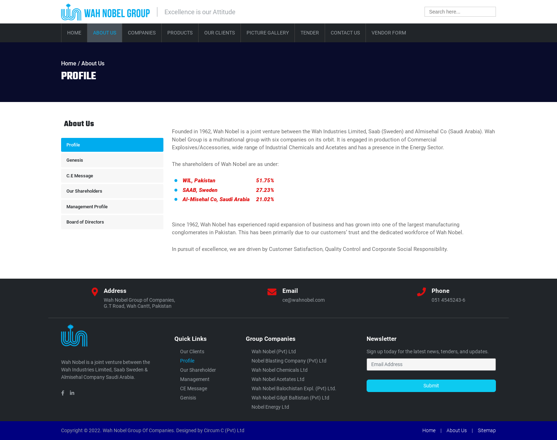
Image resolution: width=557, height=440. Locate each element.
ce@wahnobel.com (303, 300)
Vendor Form (389, 33)
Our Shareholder (198, 370)
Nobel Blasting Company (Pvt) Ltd (289, 361)
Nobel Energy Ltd (270, 407)
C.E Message (79, 175)
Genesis (74, 160)
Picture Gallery (268, 33)
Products (180, 33)
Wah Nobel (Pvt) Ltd (274, 351)
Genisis (188, 398)
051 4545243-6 (448, 300)
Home (74, 33)
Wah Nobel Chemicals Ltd (280, 370)
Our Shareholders (84, 191)
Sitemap (487, 430)
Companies (142, 33)
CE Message (193, 388)
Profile (73, 144)
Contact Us (345, 33)
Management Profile (87, 206)
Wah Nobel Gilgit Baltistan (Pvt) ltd (290, 398)
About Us (104, 33)
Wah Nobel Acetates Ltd (278, 379)
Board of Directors (85, 222)
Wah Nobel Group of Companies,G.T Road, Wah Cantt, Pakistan (139, 303)
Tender (310, 33)
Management (195, 379)
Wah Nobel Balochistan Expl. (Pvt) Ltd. (294, 388)
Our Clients (219, 33)
